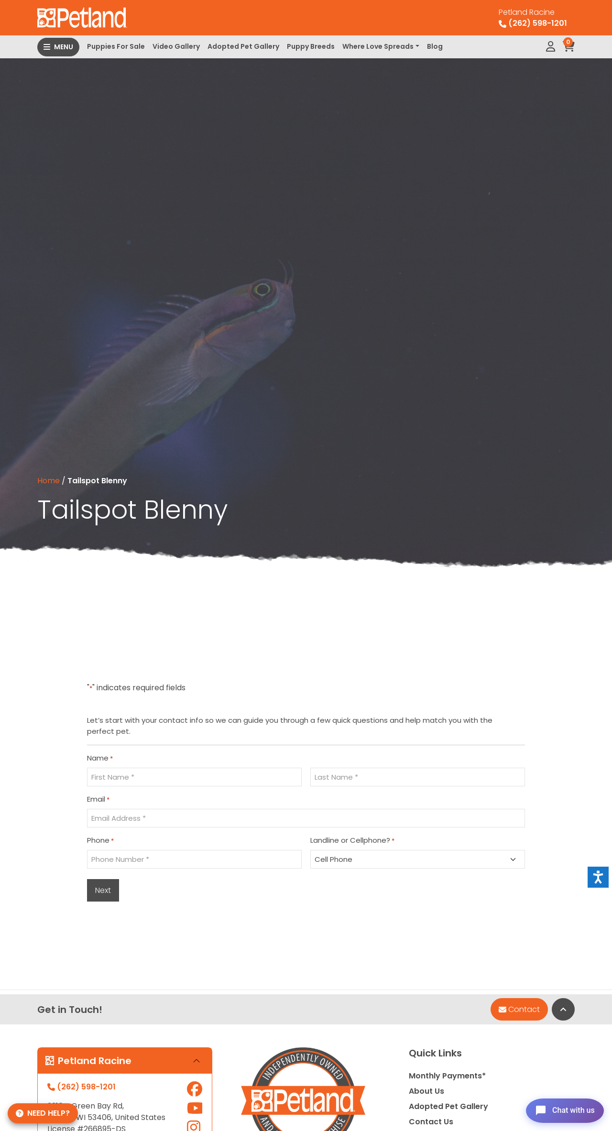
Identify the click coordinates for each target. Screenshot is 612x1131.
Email (98, 799)
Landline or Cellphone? (352, 840)
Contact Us (431, 1121)
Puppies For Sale (116, 46)
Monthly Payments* (447, 1075)
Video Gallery (176, 46)
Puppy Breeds (311, 46)
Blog (435, 46)
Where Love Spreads (378, 46)
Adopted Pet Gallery (243, 46)
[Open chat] (561, 1109)
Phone (100, 840)
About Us (426, 1091)
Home (48, 480)
